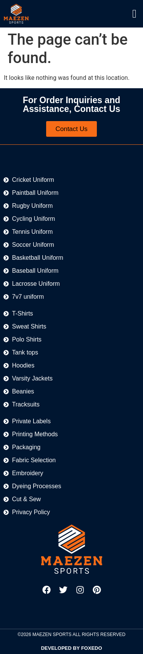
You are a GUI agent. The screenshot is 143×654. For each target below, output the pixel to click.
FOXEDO (91, 648)
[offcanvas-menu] (134, 13)
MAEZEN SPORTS (51, 634)
